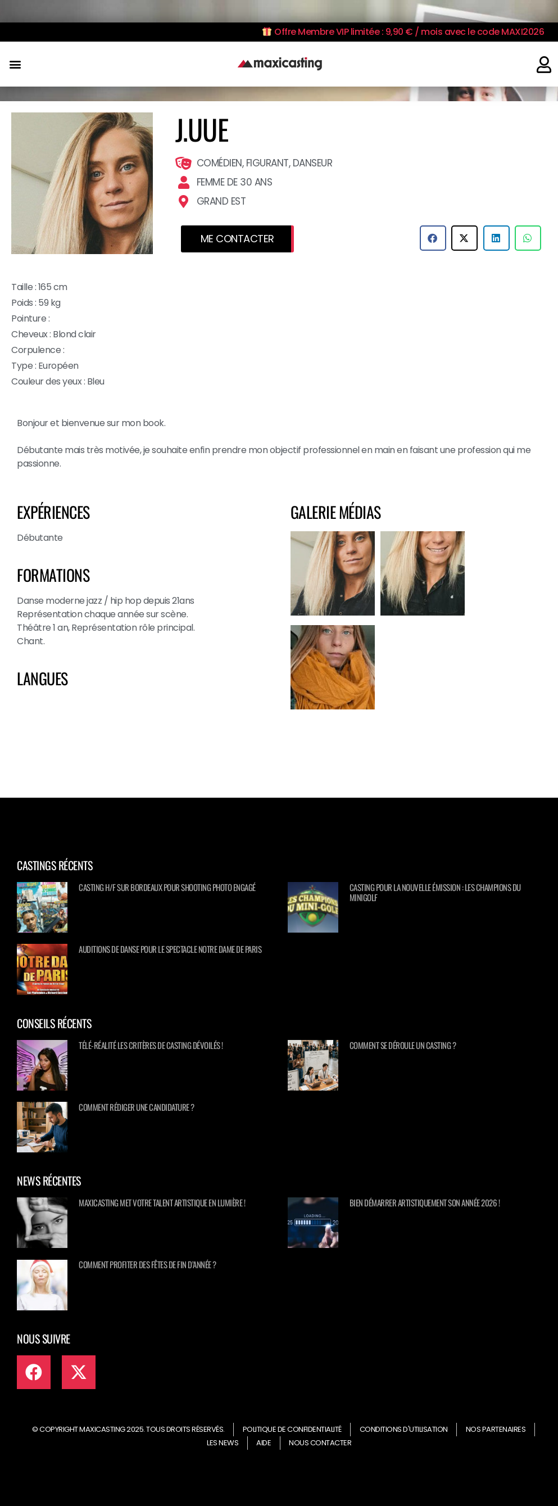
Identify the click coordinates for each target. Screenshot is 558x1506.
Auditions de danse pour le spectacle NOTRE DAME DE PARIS (170, 949)
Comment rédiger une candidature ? (136, 1107)
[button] (15, 64)
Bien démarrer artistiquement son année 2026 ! (425, 1202)
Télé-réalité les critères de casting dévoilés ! (151, 1045)
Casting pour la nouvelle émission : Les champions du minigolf (435, 892)
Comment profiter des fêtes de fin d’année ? (147, 1264)
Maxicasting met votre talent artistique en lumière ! (162, 1202)
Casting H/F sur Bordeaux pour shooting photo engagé (167, 887)
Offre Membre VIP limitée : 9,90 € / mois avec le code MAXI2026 (403, 31)
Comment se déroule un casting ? (403, 1045)
